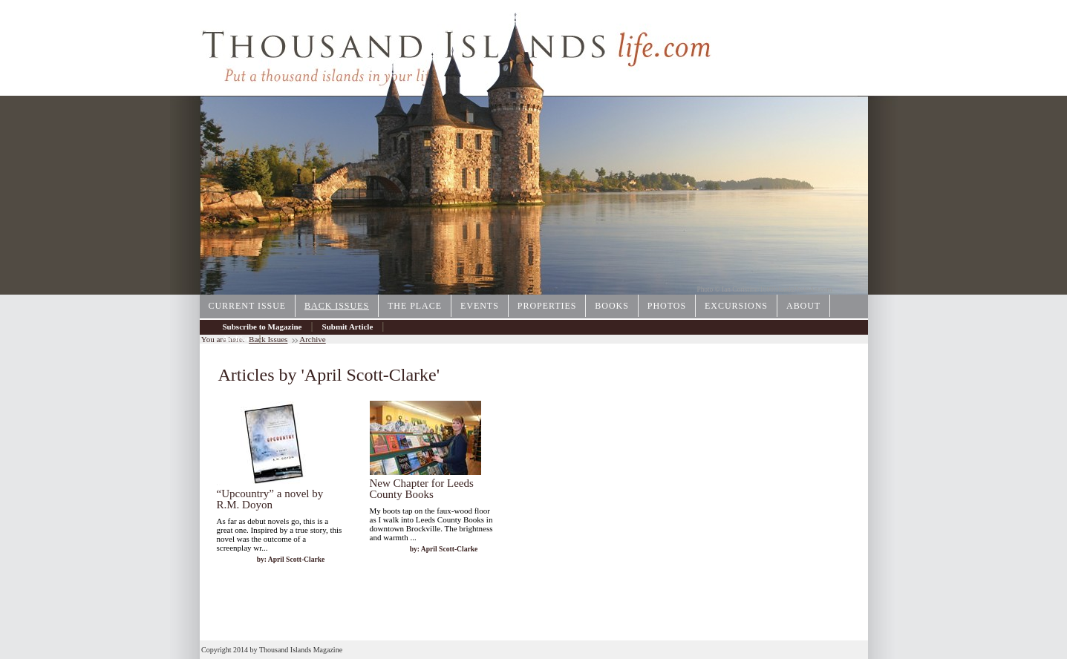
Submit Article (347, 326)
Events (479, 306)
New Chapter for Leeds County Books (422, 488)
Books (611, 306)
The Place (415, 306)
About (803, 306)
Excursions (736, 306)
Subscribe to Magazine (262, 326)
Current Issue (248, 306)
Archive (236, 338)
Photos (666, 306)
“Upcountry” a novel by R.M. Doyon (270, 499)
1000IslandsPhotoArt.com (796, 289)
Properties (547, 306)
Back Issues (336, 306)
